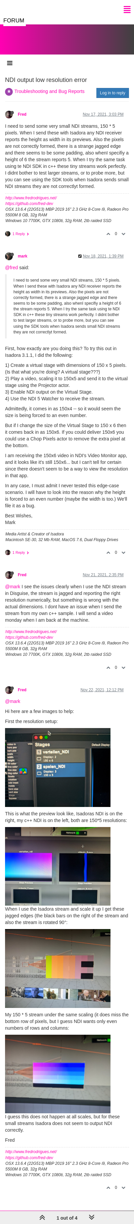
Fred (22, 114)
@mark (12, 586)
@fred (11, 267)
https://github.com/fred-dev (29, 203)
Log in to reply (112, 93)
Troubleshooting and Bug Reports (49, 91)
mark (22, 256)
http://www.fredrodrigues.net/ (31, 198)
